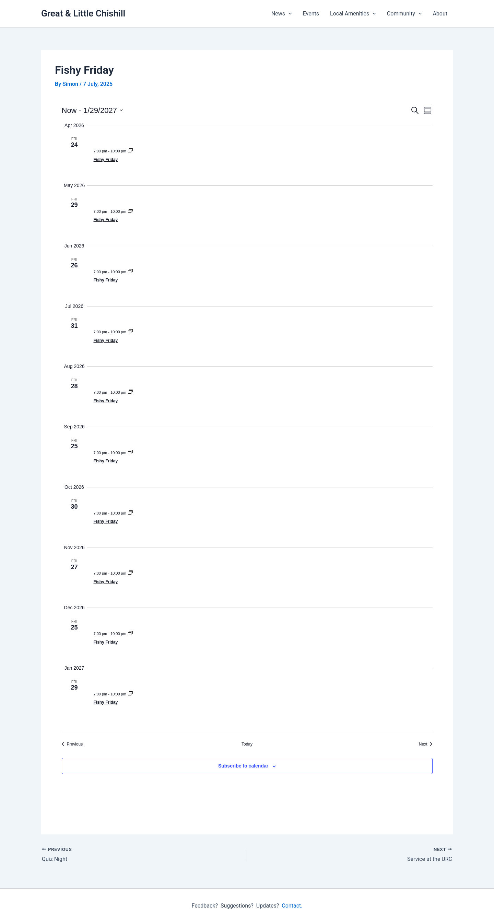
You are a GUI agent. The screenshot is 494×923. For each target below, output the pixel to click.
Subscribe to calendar (243, 766)
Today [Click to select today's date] (247, 744)
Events (311, 13)
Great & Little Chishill (83, 13)
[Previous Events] (72, 744)
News (281, 13)
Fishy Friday (106, 159)
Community (404, 13)
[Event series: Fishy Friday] (130, 151)
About (440, 13)
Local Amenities (353, 13)
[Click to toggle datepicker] (92, 110)
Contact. (292, 905)
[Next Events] (426, 744)
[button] (288, 13)
